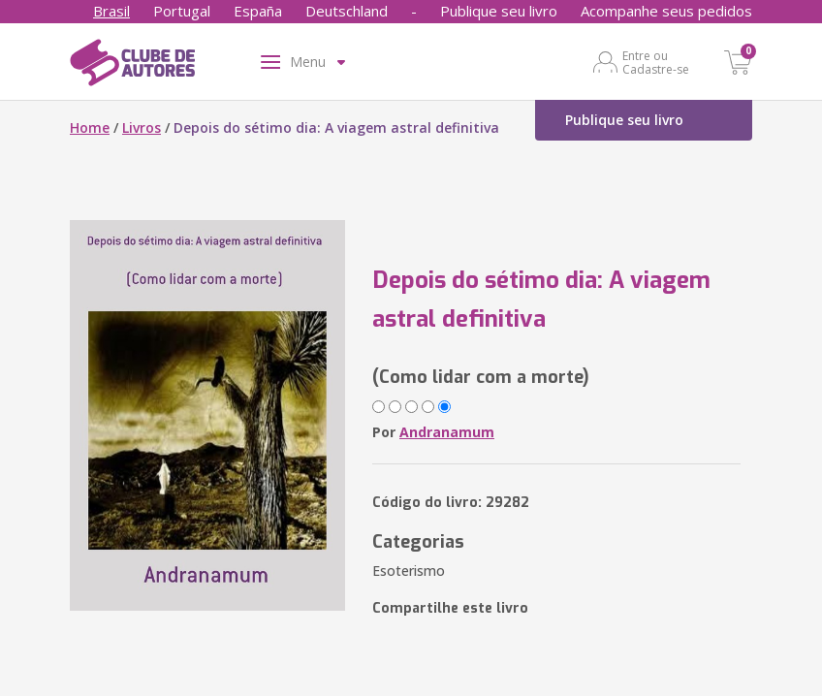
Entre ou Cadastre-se (655, 62)
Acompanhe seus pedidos (666, 10)
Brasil (111, 10)
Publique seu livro (498, 10)
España (258, 10)
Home (90, 127)
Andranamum (446, 432)
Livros (141, 127)
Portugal (181, 10)
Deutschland (346, 10)
